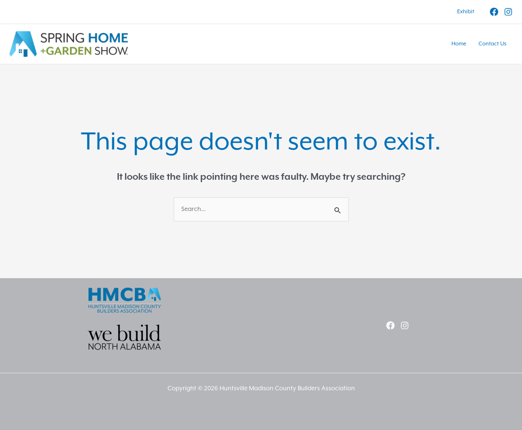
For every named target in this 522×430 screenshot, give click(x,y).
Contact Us (492, 44)
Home (458, 44)
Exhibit (465, 12)
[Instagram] (508, 12)
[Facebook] (494, 12)
